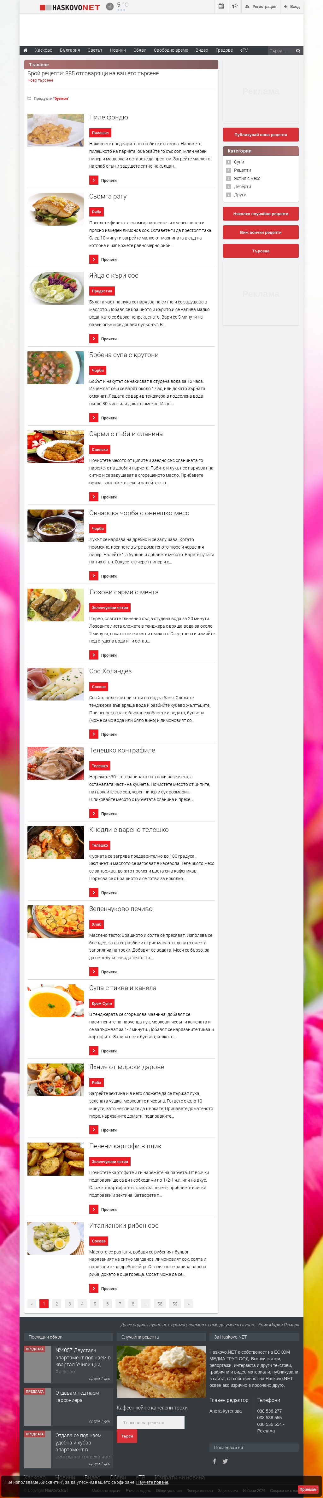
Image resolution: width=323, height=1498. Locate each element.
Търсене (261, 251)
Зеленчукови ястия (110, 608)
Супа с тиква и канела (122, 987)
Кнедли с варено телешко (129, 829)
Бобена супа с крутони (124, 354)
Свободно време (171, 50)
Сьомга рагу (107, 196)
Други (240, 195)
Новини (118, 50)
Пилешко (100, 133)
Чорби (98, 370)
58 (159, 1304)
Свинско (100, 449)
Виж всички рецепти (260, 232)
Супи (239, 162)
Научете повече (152, 1482)
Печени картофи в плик (125, 1146)
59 (175, 1304)
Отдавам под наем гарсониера (77, 1396)
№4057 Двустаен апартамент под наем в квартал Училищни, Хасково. (83, 1361)
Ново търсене (40, 80)
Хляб (96, 924)
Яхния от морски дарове (126, 1066)
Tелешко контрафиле (122, 750)
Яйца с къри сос (113, 275)
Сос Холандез (110, 671)
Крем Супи (102, 1003)
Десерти (242, 186)
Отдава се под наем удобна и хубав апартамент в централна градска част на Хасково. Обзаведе (84, 1449)
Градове (224, 50)
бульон (61, 98)
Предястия (102, 291)
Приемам (308, 1489)
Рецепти (242, 170)
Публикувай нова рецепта (260, 134)
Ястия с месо (247, 178)
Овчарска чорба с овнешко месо (139, 513)
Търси (127, 1436)
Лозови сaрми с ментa (124, 592)
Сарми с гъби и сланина (126, 433)
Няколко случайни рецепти (260, 213)
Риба (96, 212)
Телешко (100, 766)
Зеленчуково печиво (121, 908)
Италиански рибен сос (124, 1225)
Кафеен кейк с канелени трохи (152, 1407)
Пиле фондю (108, 117)
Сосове (99, 687)
